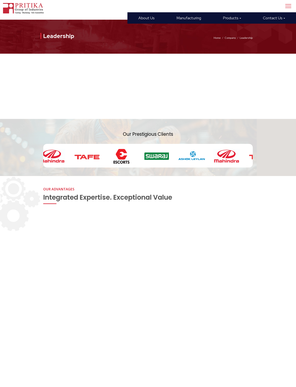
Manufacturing (189, 18)
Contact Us (274, 18)
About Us (146, 18)
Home (217, 37)
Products (232, 18)
